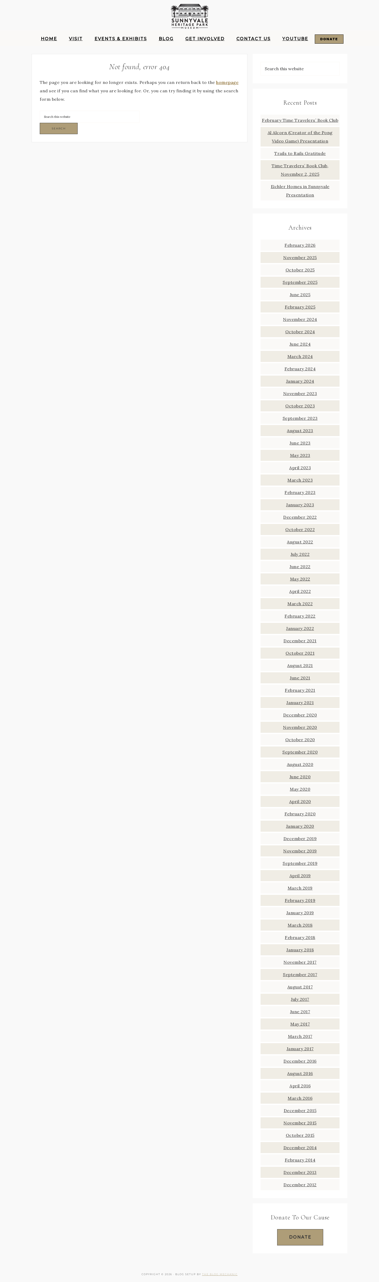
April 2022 (300, 591)
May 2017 (300, 1024)
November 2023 (300, 393)
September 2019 (300, 863)
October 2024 (300, 331)
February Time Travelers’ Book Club (300, 120)
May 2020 (300, 789)
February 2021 (300, 690)
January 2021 (300, 702)
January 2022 (300, 628)
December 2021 (300, 640)
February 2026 (300, 245)
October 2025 (300, 269)
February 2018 (300, 937)
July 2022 (300, 554)
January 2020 (300, 826)
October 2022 (300, 529)
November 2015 (300, 1122)
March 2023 (300, 480)
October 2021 (300, 653)
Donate (300, 1237)
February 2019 (300, 900)
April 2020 (300, 801)
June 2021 (300, 677)
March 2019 (300, 888)
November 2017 (300, 962)
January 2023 (300, 504)
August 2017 (300, 987)
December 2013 (300, 1172)
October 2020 (300, 739)
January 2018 (300, 949)
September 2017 (300, 974)
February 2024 (300, 368)
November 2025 (300, 257)
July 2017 (300, 999)
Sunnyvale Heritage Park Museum (189, 17)
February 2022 (300, 616)
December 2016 (300, 1061)
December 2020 (300, 715)
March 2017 (300, 1036)
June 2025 (300, 294)
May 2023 (300, 455)
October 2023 (300, 405)
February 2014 (300, 1160)
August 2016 (300, 1073)
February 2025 (300, 307)
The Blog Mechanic (220, 1274)
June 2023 (300, 443)
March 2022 (300, 603)
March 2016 (300, 1098)
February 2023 (300, 492)
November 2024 (300, 319)
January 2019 (300, 912)
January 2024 (300, 381)
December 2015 (300, 1110)
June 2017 (300, 1011)
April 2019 (300, 875)
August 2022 (300, 541)
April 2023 (300, 467)
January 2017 (300, 1048)
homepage (227, 82)
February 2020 (300, 813)
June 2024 (300, 344)
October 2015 (300, 1135)
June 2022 (300, 566)
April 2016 (300, 1085)
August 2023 (300, 430)
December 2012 (300, 1184)
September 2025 (300, 282)
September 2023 (300, 418)
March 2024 (300, 356)
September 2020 (300, 752)
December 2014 (300, 1147)
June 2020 (300, 776)
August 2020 (300, 764)
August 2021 (300, 665)
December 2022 (300, 517)
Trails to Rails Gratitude (300, 153)
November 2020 (300, 727)
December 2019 (300, 838)
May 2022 (300, 579)
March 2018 (300, 925)
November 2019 (300, 851)
